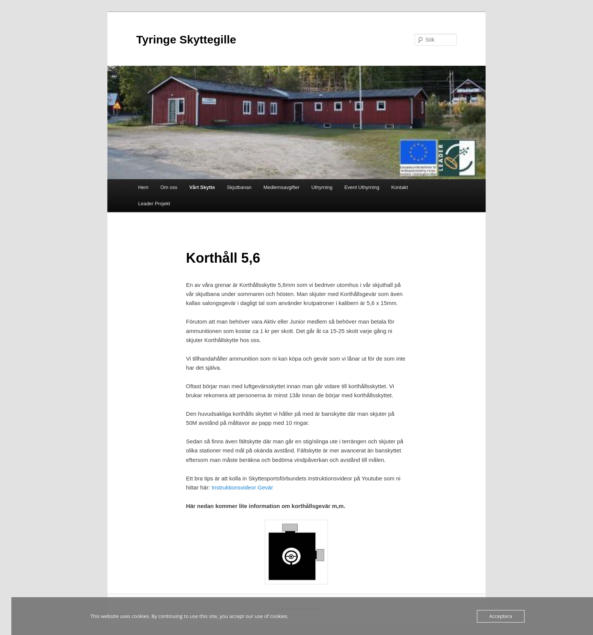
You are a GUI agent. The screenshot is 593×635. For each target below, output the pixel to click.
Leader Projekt (154, 203)
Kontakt (399, 187)
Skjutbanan (239, 187)
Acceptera (500, 616)
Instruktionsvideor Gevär (242, 487)
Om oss (168, 187)
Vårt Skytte (202, 187)
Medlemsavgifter (281, 187)
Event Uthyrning (361, 187)
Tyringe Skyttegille (186, 39)
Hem (143, 187)
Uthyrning (321, 187)
